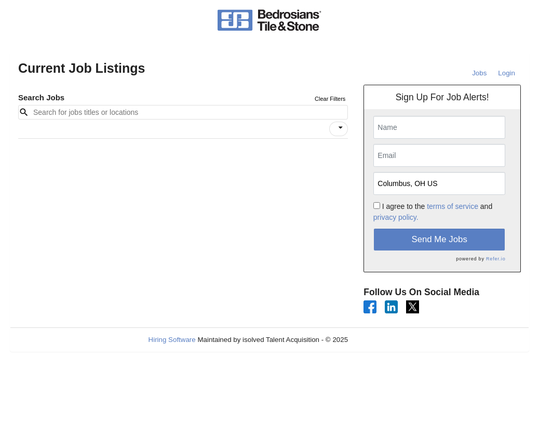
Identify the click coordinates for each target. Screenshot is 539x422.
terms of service (452, 206)
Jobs (479, 73)
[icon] (340, 128)
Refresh (379, 340)
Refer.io (495, 258)
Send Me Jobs (439, 239)
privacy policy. (396, 217)
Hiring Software (172, 340)
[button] (338, 129)
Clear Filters (330, 99)
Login (506, 73)
